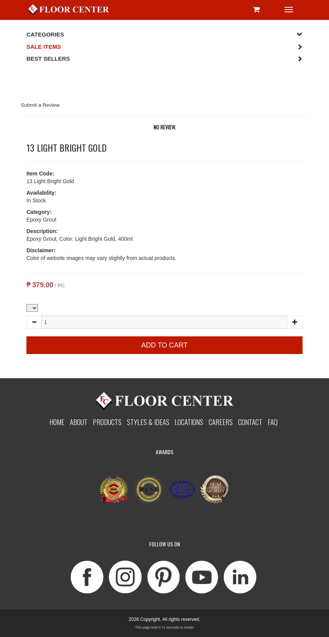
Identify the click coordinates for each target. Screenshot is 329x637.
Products (107, 421)
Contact (250, 421)
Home (56, 421)
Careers (221, 421)
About (78, 421)
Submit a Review (40, 105)
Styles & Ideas (148, 421)
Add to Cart (164, 345)
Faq (273, 421)
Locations (188, 421)
